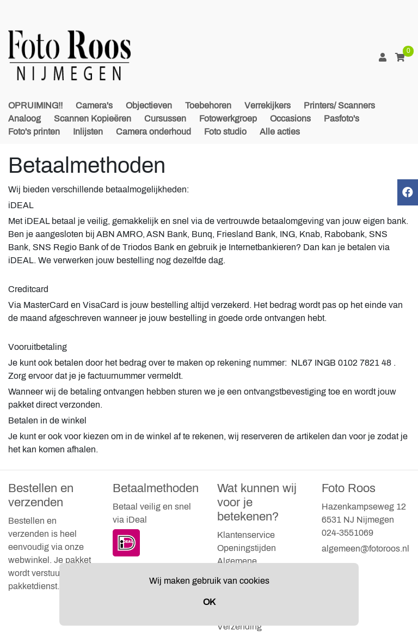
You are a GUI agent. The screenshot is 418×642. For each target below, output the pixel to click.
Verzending (239, 626)
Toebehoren (208, 105)
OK (209, 602)
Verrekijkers (267, 105)
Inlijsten (88, 131)
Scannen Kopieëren (92, 118)
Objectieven (149, 105)
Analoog (24, 118)
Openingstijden (246, 548)
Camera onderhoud (153, 131)
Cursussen (165, 118)
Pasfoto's (341, 118)
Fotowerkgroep (228, 118)
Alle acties (280, 131)
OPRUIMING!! (35, 105)
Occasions (290, 118)
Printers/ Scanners (339, 105)
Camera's (94, 105)
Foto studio (225, 131)
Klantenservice (246, 535)
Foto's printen (34, 131)
